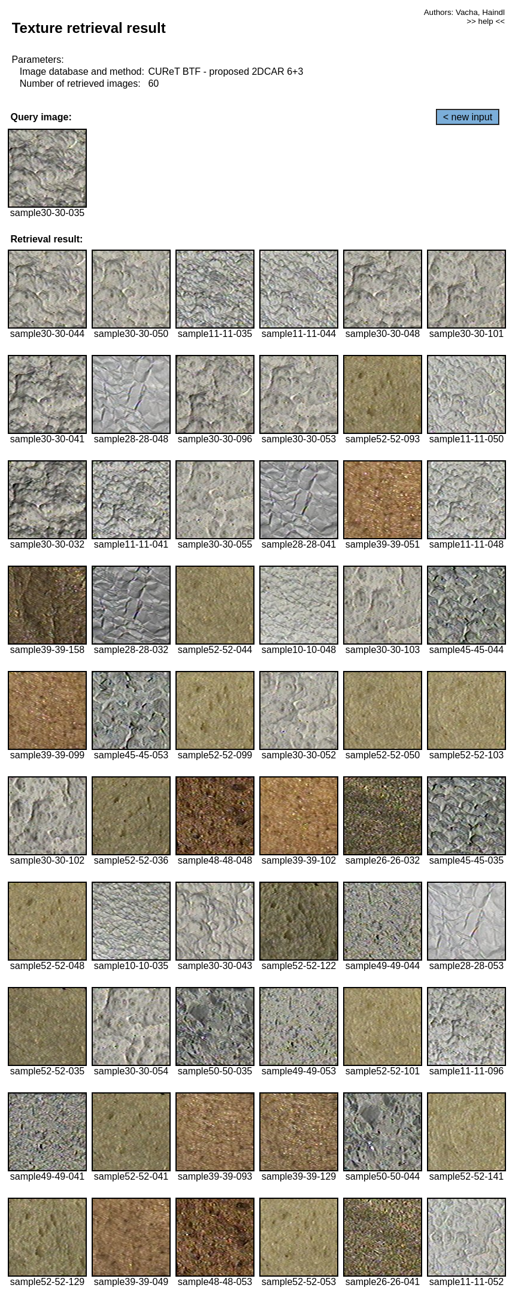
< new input (467, 117)
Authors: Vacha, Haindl (464, 12)
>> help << (485, 21)
